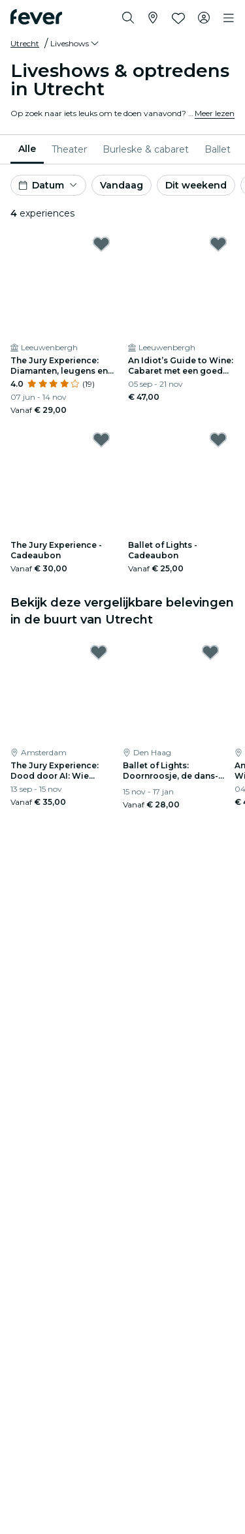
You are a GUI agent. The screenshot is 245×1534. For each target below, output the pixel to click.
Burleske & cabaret (146, 149)
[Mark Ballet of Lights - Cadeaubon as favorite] (218, 439)
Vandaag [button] (121, 185)
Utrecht (24, 43)
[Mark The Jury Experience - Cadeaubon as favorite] (101, 439)
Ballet (217, 149)
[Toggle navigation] (229, 18)
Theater (69, 149)
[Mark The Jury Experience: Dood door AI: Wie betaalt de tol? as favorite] (98, 652)
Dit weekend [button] (196, 185)
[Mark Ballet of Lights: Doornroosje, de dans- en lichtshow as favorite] (210, 652)
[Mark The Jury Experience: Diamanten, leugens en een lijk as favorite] (101, 243)
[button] (75, 44)
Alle (27, 149)
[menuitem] (27, 149)
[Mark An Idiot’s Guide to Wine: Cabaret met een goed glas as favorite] (218, 243)
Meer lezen (215, 113)
